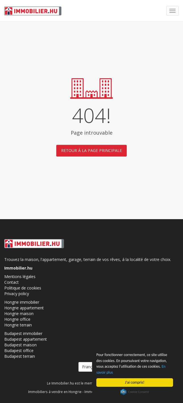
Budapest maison (20, 345)
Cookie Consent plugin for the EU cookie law (134, 392)
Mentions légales (20, 276)
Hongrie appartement (24, 308)
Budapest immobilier (23, 333)
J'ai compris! (134, 382)
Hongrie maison (19, 313)
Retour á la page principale (91, 150)
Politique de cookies (22, 288)
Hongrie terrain (18, 325)
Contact (11, 282)
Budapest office (19, 350)
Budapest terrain (19, 356)
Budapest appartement (25, 339)
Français (91, 366)
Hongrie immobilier (21, 302)
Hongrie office (17, 319)
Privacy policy (16, 293)
